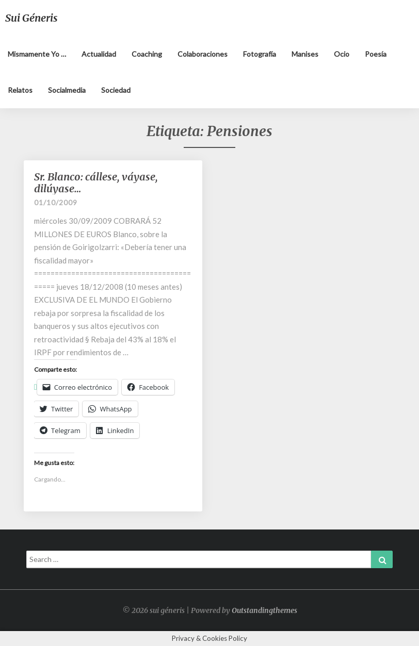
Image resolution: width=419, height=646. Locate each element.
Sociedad (116, 90)
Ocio (341, 53)
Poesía (375, 53)
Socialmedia (67, 90)
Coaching (147, 53)
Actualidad (99, 53)
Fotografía (259, 53)
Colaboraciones (203, 53)
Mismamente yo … (37, 53)
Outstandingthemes (264, 610)
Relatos (20, 90)
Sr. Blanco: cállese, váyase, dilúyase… (96, 182)
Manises (305, 53)
